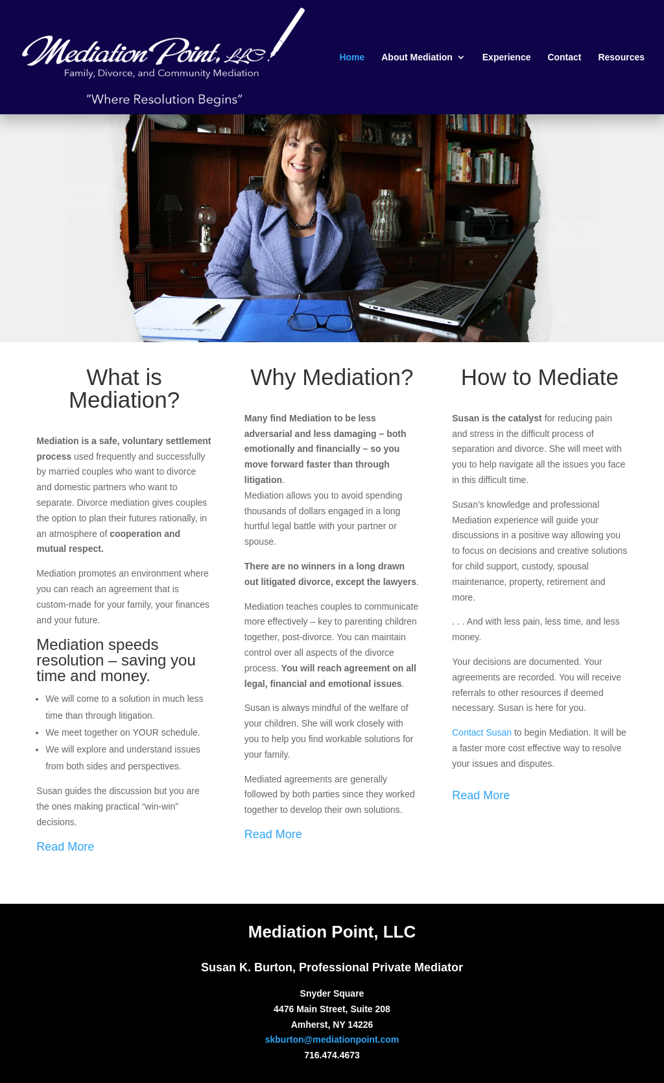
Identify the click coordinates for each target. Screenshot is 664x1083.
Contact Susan (482, 732)
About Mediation (417, 57)
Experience (506, 57)
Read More (65, 846)
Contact (564, 57)
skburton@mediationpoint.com (332, 1039)
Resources (621, 57)
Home (351, 57)
